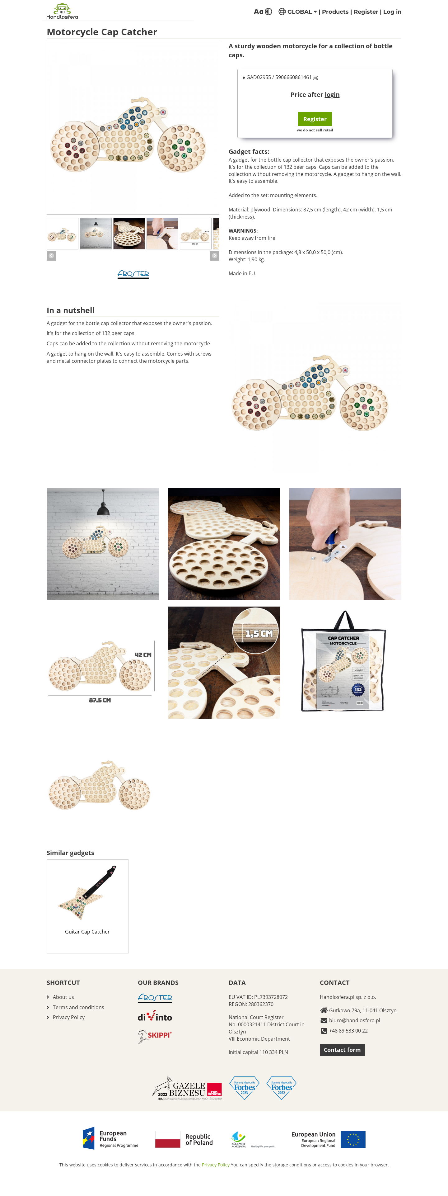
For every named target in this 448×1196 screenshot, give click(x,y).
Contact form (342, 1049)
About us (63, 997)
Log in (392, 11)
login (332, 94)
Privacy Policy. (216, 1165)
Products (335, 11)
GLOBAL (297, 11)
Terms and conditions (78, 1007)
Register (366, 11)
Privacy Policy (69, 1017)
